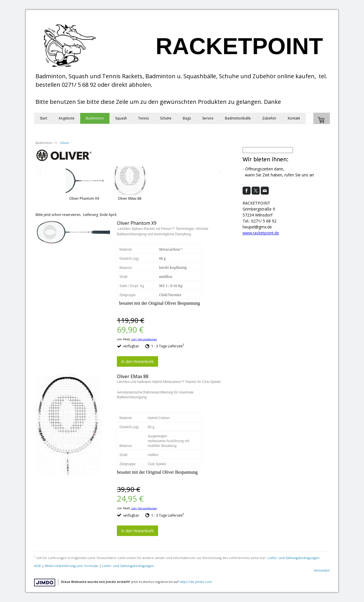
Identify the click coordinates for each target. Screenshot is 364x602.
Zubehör (269, 118)
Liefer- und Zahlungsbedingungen (293, 558)
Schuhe (165, 118)
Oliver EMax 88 (129, 198)
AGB (37, 566)
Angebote (67, 118)
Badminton (95, 118)
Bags (187, 118)
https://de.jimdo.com (195, 582)
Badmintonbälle (238, 118)
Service (208, 118)
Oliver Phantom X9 (84, 198)
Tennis (143, 118)
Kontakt (294, 118)
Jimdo (44, 582)
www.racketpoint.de (261, 233)
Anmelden (322, 570)
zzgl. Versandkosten (144, 339)
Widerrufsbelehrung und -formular (71, 566)
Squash (121, 118)
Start (43, 118)
